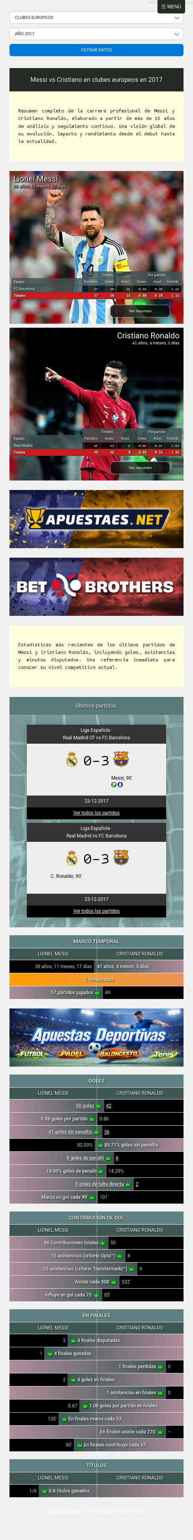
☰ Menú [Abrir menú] (171, 6)
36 (107, 1132)
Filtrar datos (96, 50)
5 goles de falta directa (103, 1184)
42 (109, 1106)
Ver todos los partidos (96, 813)
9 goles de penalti (89, 1158)
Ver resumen (140, 310)
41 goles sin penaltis (74, 1132)
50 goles (88, 1106)
